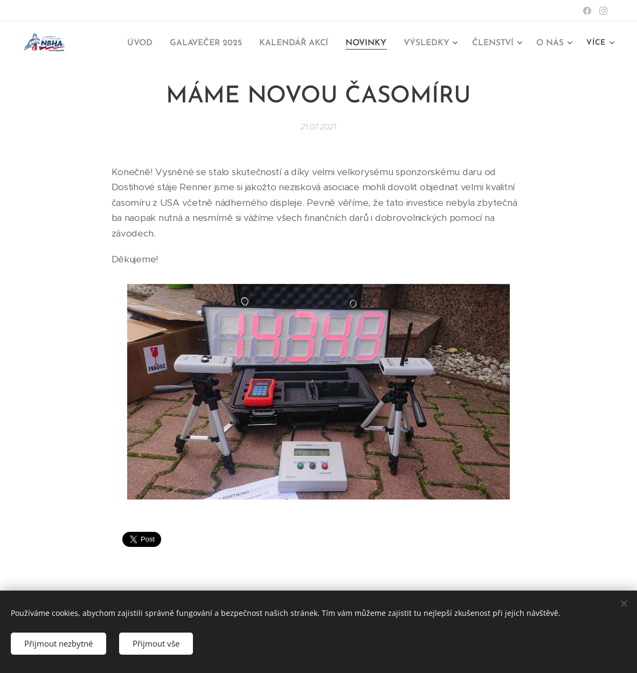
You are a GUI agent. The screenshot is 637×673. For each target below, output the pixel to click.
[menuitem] (150, 43)
